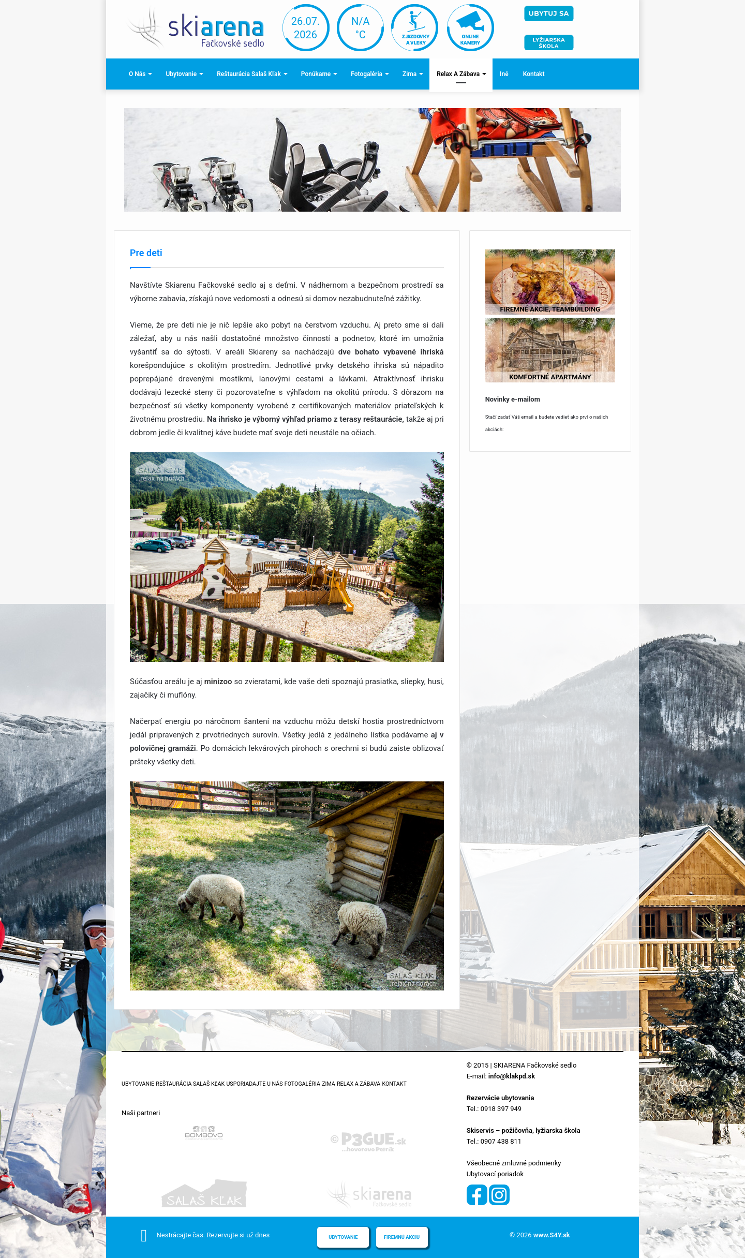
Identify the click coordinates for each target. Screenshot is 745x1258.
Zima (409, 74)
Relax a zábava (458, 74)
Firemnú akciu (402, 1237)
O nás (137, 74)
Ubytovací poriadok (495, 1174)
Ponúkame (316, 74)
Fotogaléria (366, 74)
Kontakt (534, 74)
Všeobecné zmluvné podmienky (514, 1163)
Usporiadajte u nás (254, 1084)
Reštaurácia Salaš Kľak (249, 74)
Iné (504, 74)
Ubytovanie (181, 74)
